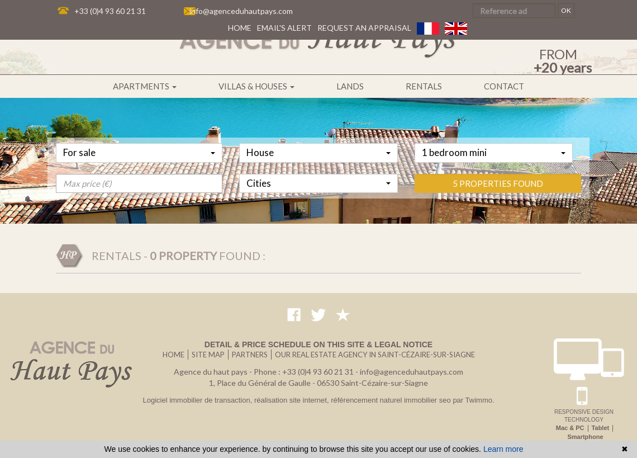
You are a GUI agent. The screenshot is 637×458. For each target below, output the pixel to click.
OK (566, 10)
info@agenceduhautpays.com (241, 11)
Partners (250, 354)
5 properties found (498, 218)
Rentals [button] (424, 86)
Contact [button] (504, 86)
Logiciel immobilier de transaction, (198, 400)
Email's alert (284, 27)
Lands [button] (350, 86)
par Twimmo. (473, 400)
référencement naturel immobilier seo (392, 400)
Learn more (503, 449)
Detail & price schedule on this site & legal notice (318, 344)
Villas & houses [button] (256, 86)
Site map (208, 354)
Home (239, 27)
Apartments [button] (145, 86)
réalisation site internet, (292, 400)
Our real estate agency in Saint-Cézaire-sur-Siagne (375, 354)
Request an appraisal (364, 27)
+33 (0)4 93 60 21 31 (110, 11)
